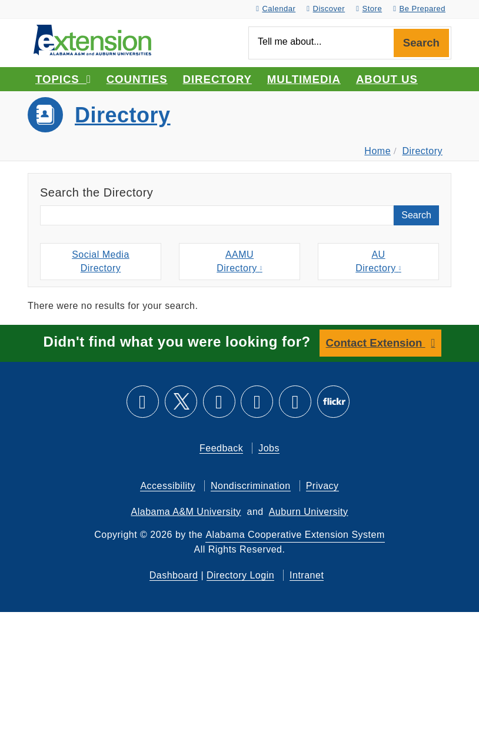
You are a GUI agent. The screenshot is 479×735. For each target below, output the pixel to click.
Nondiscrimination (251, 486)
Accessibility (167, 486)
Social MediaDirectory (100, 261)
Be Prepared (419, 8)
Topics (63, 79)
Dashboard (173, 575)
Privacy (322, 486)
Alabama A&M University (186, 512)
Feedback (221, 448)
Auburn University (308, 512)
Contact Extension (375, 343)
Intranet (307, 575)
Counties (137, 79)
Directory (217, 79)
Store (369, 8)
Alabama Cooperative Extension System (294, 535)
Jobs (269, 448)
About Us (387, 79)
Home (377, 151)
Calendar (275, 8)
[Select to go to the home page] (92, 39)
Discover (326, 8)
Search (421, 42)
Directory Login (240, 575)
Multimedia (304, 79)
